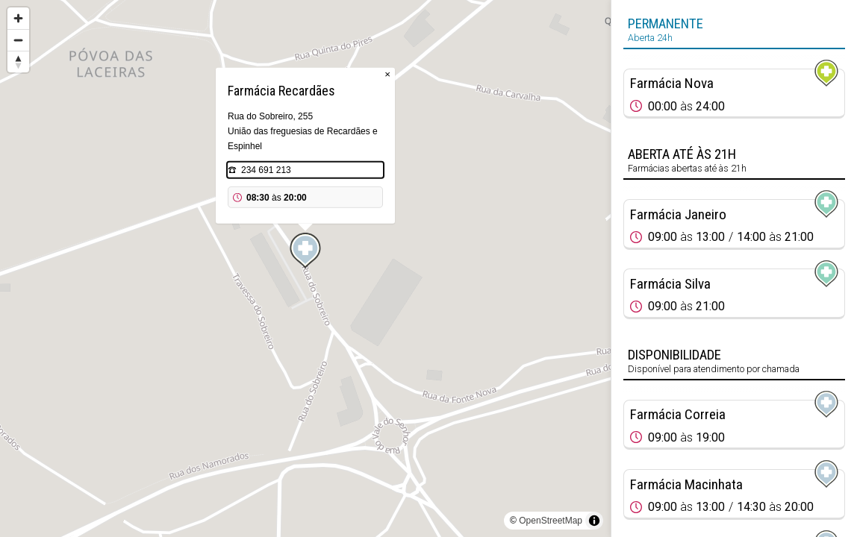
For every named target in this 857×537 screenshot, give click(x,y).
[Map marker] (305, 250)
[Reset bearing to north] (18, 61)
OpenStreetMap (550, 520)
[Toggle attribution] (594, 521)
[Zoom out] (18, 40)
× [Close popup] (387, 74)
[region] (305, 268)
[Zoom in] (18, 18)
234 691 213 (266, 170)
